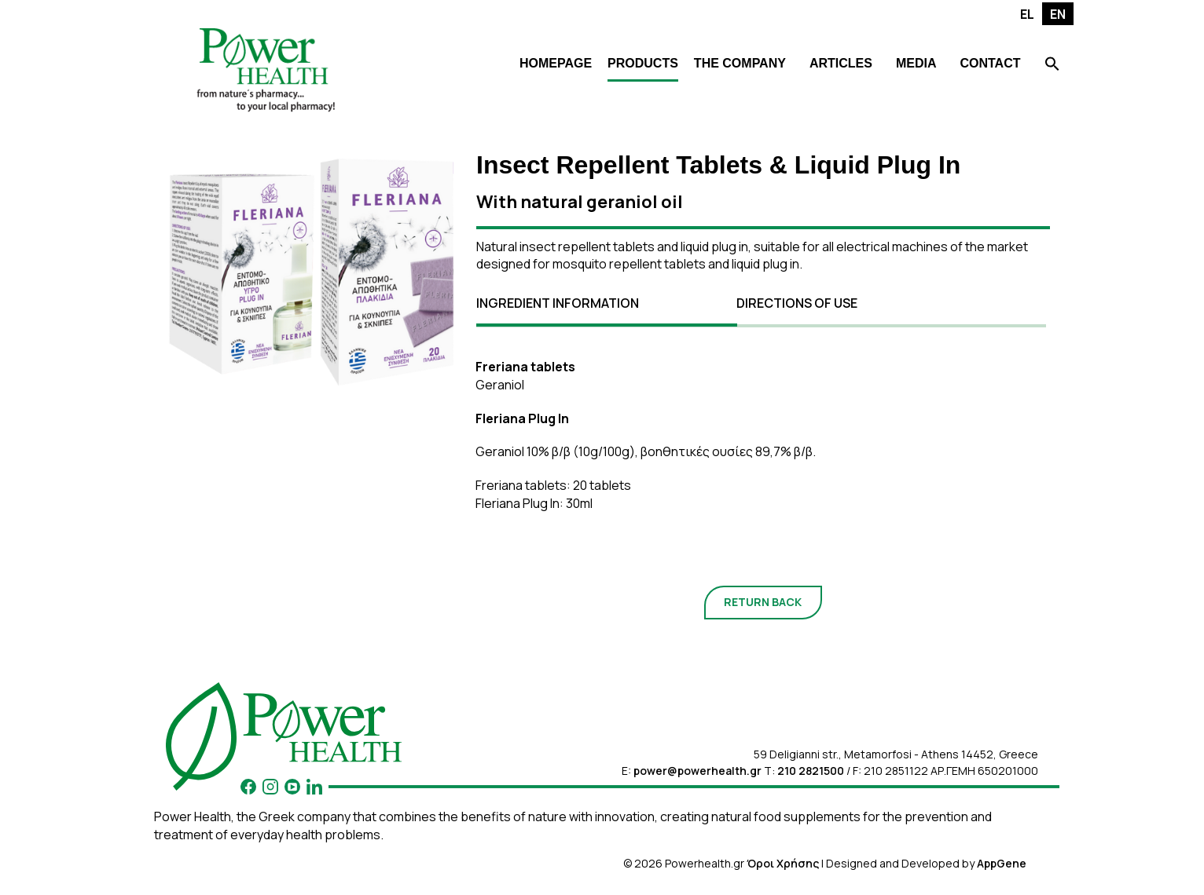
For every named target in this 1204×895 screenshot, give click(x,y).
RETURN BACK (763, 601)
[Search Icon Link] (1052, 65)
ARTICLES (840, 63)
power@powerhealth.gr (697, 770)
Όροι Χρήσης (783, 863)
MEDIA (916, 63)
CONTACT (990, 63)
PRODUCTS (643, 63)
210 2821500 (810, 770)
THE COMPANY (740, 63)
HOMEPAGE (555, 63)
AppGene (1001, 863)
